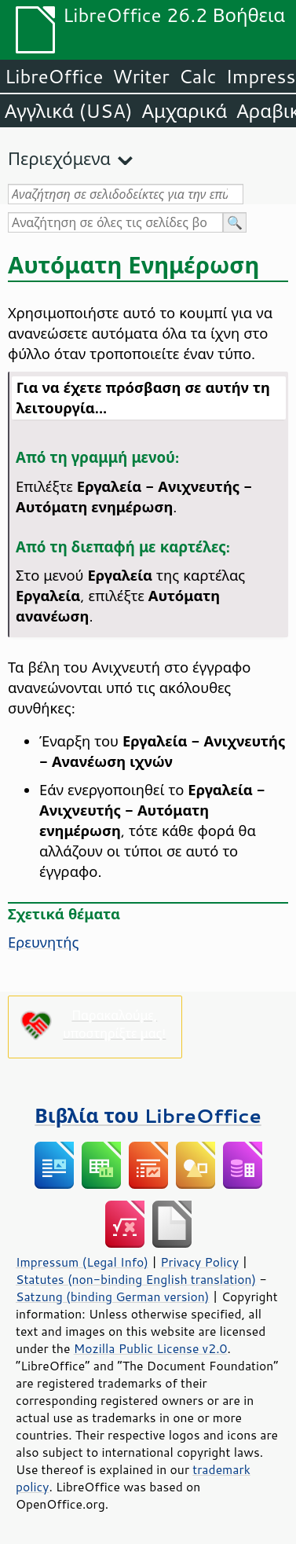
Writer (140, 76)
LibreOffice (54, 76)
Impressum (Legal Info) (82, 1262)
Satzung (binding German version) (113, 1296)
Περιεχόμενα (59, 158)
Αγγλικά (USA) (69, 110)
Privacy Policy (199, 1262)
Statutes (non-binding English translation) (136, 1279)
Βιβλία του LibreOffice (148, 1115)
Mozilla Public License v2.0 (151, 1348)
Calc (198, 76)
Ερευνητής (43, 942)
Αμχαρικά (185, 110)
